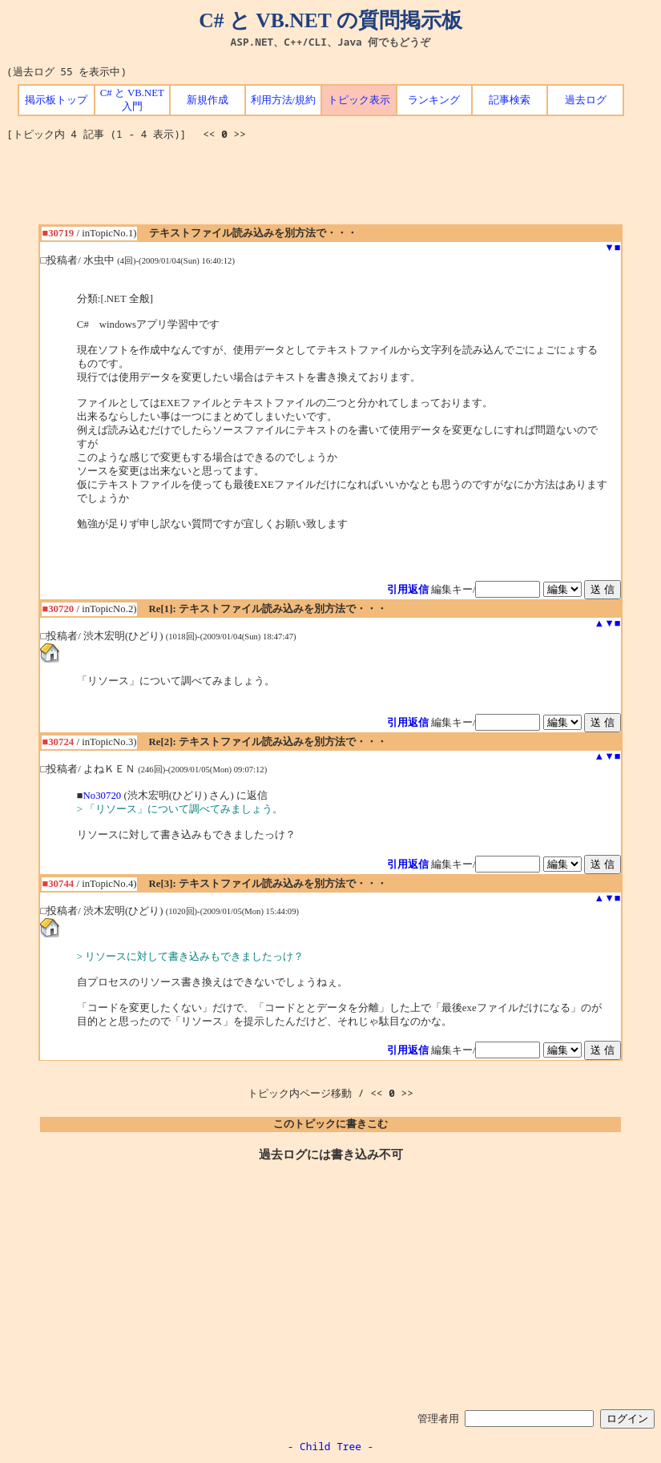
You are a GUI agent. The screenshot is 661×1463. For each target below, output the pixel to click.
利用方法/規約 (283, 100)
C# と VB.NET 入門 (132, 99)
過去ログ (586, 100)
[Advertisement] (331, 188)
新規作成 (207, 100)
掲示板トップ (56, 100)
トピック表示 (359, 100)
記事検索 (509, 100)
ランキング (434, 100)
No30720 (102, 795)
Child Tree (330, 1446)
